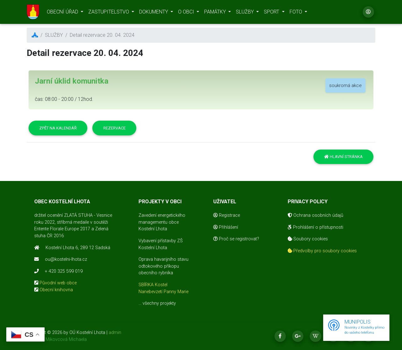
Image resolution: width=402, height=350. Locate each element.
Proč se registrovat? (236, 239)
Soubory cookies (308, 239)
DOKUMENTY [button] (154, 13)
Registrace (226, 215)
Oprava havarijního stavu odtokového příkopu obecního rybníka (163, 266)
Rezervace (114, 128)
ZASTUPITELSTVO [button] (109, 13)
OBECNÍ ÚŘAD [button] (63, 13)
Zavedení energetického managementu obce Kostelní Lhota (162, 222)
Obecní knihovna (56, 290)
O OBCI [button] (186, 13)
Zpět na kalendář (58, 128)
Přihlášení (225, 227)
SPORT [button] (272, 13)
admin (115, 332)
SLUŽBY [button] (245, 13)
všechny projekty (159, 303)
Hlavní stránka (343, 156)
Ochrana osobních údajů (315, 215)
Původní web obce (58, 283)
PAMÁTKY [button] (215, 13)
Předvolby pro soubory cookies (322, 251)
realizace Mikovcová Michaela (57, 339)
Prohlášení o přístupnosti (315, 227)
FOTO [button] (296, 13)
